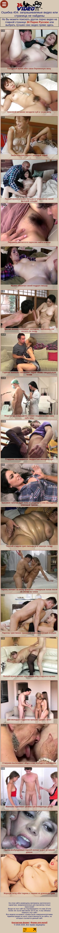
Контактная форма (20, 922)
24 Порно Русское (38, 22)
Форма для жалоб (39, 922)
